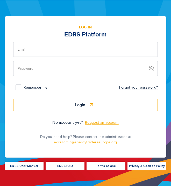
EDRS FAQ (65, 166)
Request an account (102, 122)
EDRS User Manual (24, 166)
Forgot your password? (138, 87)
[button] (151, 68)
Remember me (35, 87)
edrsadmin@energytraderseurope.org (85, 142)
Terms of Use (106, 166)
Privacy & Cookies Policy (147, 166)
